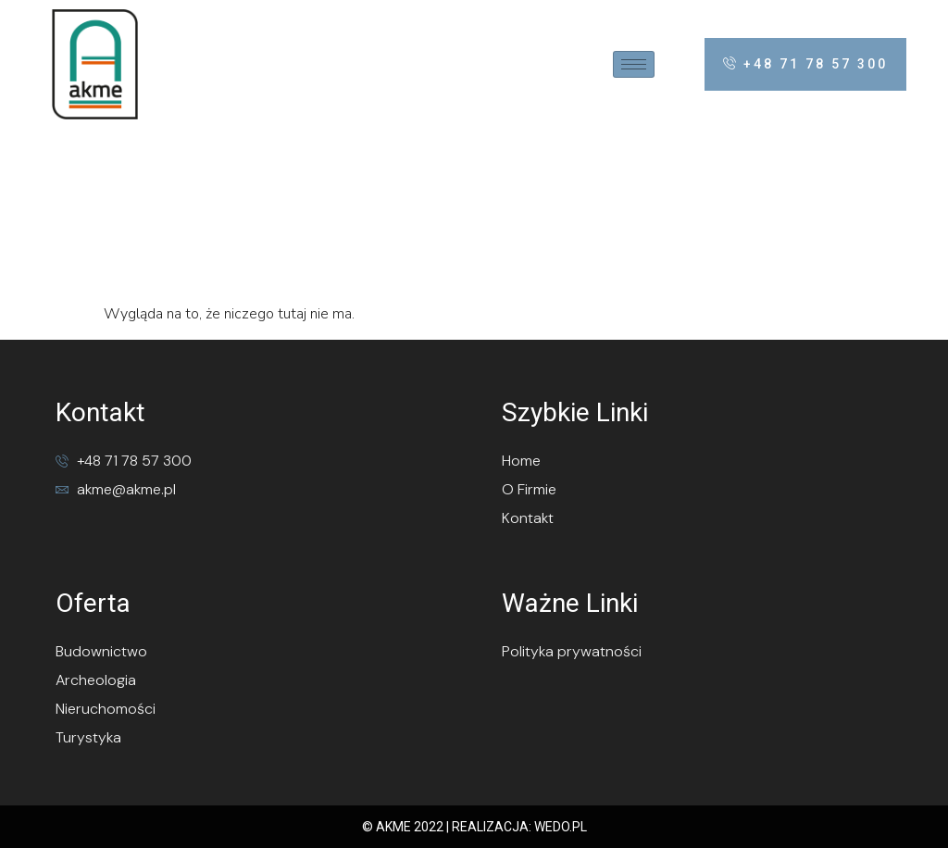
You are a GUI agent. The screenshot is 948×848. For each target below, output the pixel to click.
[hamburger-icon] (634, 64)
